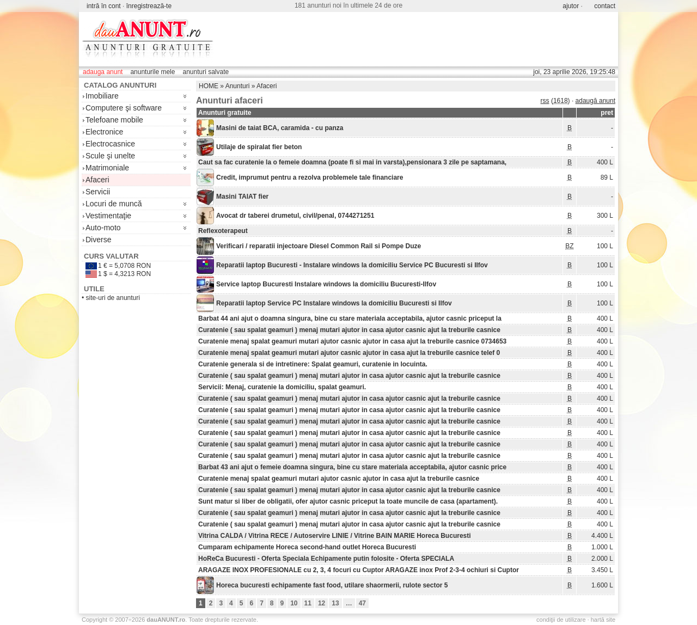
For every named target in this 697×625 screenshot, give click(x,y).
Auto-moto (103, 227)
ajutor (571, 6)
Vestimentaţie (108, 215)
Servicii (97, 191)
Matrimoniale (107, 167)
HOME (208, 86)
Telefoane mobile (114, 119)
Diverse (98, 239)
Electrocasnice (110, 143)
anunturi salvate (205, 72)
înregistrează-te (149, 6)
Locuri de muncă (113, 203)
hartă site (603, 619)
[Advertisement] (417, 39)
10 (293, 603)
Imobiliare (102, 95)
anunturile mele (152, 72)
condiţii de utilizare (561, 619)
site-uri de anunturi (113, 298)
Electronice (104, 131)
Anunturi (237, 86)
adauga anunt (103, 72)
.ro (165, 619)
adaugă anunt (595, 101)
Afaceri (97, 179)
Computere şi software (123, 107)
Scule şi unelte (110, 155)
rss (545, 101)
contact (604, 6)
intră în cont (104, 6)
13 (335, 603)
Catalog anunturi (120, 85)
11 (307, 603)
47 (362, 603)
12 (321, 603)
